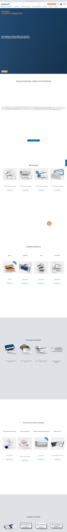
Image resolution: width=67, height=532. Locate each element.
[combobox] (29, 4)
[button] (64, 4)
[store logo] (5, 4)
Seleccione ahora (10, 195)
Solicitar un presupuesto (51, 4)
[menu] (33, 6)
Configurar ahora (10, 376)
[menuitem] (6, 6)
